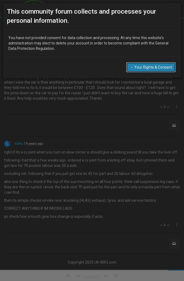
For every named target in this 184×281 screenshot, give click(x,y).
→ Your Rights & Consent (151, 61)
